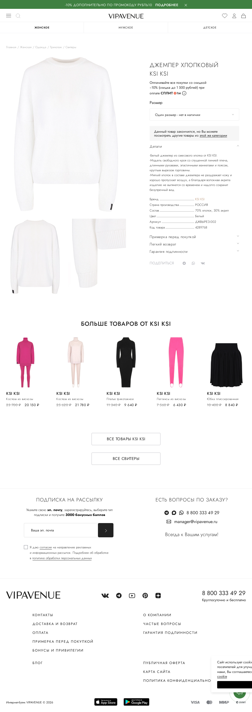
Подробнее (166, 4)
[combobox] (194, 114)
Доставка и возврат (55, 618)
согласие (46, 542)
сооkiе (155, 676)
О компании (157, 610)
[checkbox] (66, 548)
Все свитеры (126, 453)
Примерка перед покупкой (63, 636)
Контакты (42, 610)
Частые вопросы (162, 618)
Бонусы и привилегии (58, 645)
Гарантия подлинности (170, 627)
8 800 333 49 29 (203, 508)
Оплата (40, 627)
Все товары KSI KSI (126, 434)
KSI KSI (200, 199)
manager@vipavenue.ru (195, 517)
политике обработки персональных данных (62, 553)
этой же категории (213, 135)
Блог (37, 657)
